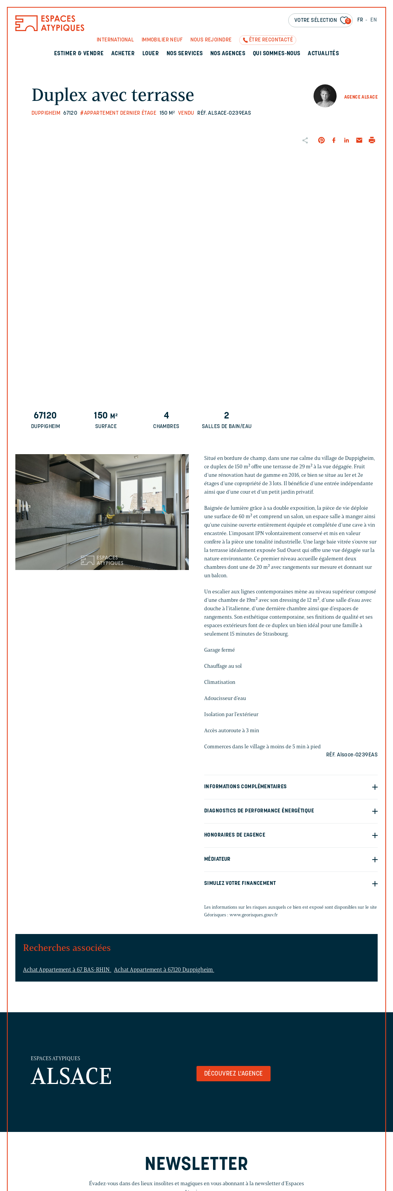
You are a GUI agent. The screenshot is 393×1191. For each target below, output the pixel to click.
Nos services (185, 54)
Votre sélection (322, 21)
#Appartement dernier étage (118, 113)
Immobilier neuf (162, 40)
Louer (150, 54)
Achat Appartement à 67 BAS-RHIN (67, 969)
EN (373, 20)
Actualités (323, 54)
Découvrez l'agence (233, 1074)
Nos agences (227, 54)
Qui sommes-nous (277, 54)
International (115, 40)
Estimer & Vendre (79, 54)
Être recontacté (271, 40)
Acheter (123, 54)
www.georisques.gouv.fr (254, 915)
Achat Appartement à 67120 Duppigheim (164, 969)
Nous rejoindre (211, 40)
